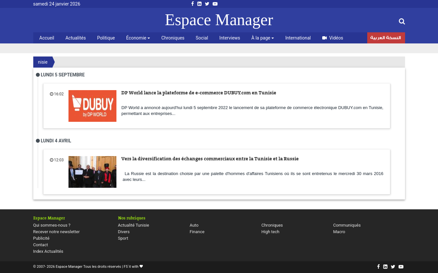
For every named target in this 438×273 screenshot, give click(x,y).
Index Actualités (48, 251)
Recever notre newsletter (56, 231)
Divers (124, 231)
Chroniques (173, 37)
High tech (270, 231)
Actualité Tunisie (133, 225)
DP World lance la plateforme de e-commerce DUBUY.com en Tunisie (198, 92)
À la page (262, 37)
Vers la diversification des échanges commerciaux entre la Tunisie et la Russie (210, 158)
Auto (194, 225)
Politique (106, 37)
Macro (339, 231)
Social (202, 37)
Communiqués (347, 225)
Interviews (229, 37)
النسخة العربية (385, 38)
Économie (138, 37)
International (298, 37)
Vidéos (332, 37)
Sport (123, 238)
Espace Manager (219, 19)
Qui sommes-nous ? (51, 225)
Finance (197, 231)
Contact (40, 244)
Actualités (76, 37)
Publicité (41, 238)
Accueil (46, 37)
